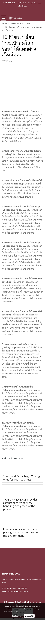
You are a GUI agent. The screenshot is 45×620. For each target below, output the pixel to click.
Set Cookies (16, 616)
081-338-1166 (14, 2)
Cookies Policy (13, 611)
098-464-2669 (29, 2)
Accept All (29, 616)
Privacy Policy (34, 609)
